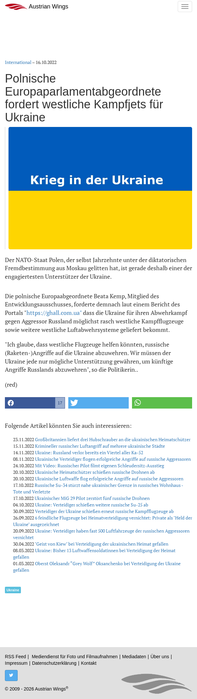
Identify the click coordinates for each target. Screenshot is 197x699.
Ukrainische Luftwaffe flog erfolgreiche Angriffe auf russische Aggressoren (109, 478)
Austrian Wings (36, 6)
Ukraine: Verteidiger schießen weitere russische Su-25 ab (91, 505)
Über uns (160, 656)
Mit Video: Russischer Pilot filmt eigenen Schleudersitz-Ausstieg (99, 465)
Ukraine (13, 590)
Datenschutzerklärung (54, 663)
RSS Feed (15, 656)
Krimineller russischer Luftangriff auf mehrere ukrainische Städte (100, 446)
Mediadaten (134, 656)
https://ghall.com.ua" (54, 313)
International (18, 62)
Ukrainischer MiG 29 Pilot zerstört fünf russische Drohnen (92, 498)
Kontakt (88, 663)
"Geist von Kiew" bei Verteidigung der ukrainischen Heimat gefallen (101, 544)
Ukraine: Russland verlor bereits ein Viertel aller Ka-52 (89, 452)
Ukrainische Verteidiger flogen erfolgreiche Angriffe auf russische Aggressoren (113, 459)
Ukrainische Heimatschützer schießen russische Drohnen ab (95, 472)
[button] (35, 403)
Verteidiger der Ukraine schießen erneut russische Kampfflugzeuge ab (104, 511)
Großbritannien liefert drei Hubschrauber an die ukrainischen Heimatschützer (112, 439)
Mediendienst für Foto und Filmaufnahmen (75, 656)
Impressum (16, 663)
